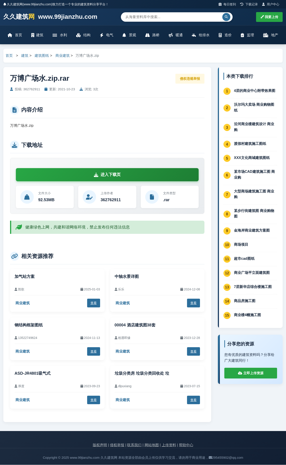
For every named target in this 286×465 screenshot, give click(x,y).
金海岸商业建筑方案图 (252, 230)
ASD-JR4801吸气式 (32, 374)
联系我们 (134, 445)
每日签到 (227, 4)
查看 (93, 303)
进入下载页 (107, 175)
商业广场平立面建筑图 (252, 273)
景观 (129, 35)
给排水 (200, 35)
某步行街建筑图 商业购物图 (254, 214)
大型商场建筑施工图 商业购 (254, 194)
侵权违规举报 (190, 79)
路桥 (152, 35)
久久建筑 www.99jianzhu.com (50, 17)
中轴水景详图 (127, 277)
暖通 (176, 35)
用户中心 (270, 4)
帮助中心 (186, 445)
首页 (15, 35)
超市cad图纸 (244, 259)
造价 (225, 35)
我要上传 (269, 17)
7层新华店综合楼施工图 (253, 287)
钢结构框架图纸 (29, 325)
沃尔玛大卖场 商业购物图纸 (254, 107)
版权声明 (100, 445)
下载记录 (249, 4)
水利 (60, 35)
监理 (247, 35)
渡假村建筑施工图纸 (250, 144)
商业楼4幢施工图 (247, 315)
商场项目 (241, 245)
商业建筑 (62, 56)
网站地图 (152, 445)
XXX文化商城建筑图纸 (252, 158)
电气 (106, 35)
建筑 (38, 35)
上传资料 (169, 445)
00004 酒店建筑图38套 (135, 325)
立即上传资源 (250, 373)
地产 (270, 35)
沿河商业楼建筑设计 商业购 (254, 127)
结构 (83, 35)
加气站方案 (25, 277)
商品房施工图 (244, 301)
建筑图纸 (42, 56)
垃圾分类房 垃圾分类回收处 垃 (142, 374)
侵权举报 (117, 445)
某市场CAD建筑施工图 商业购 (254, 175)
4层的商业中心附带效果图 (254, 91)
